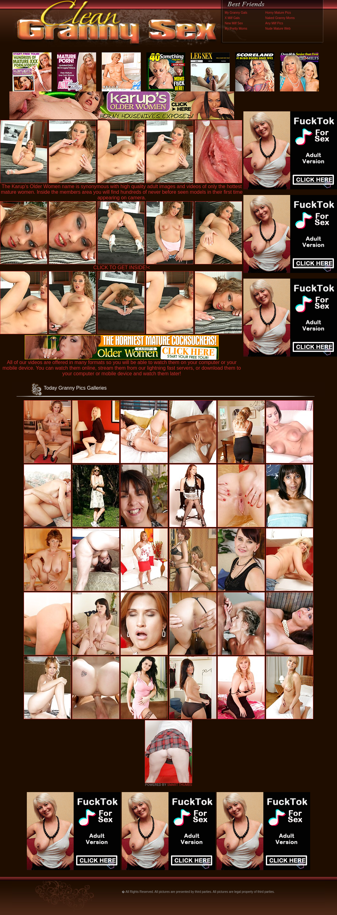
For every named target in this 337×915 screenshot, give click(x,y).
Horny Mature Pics (278, 12)
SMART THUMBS (179, 784)
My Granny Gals (236, 12)
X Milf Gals (232, 18)
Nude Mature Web (278, 28)
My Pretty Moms (236, 28)
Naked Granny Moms (280, 18)
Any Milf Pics (274, 23)
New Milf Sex (234, 23)
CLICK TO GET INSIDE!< (121, 267)
